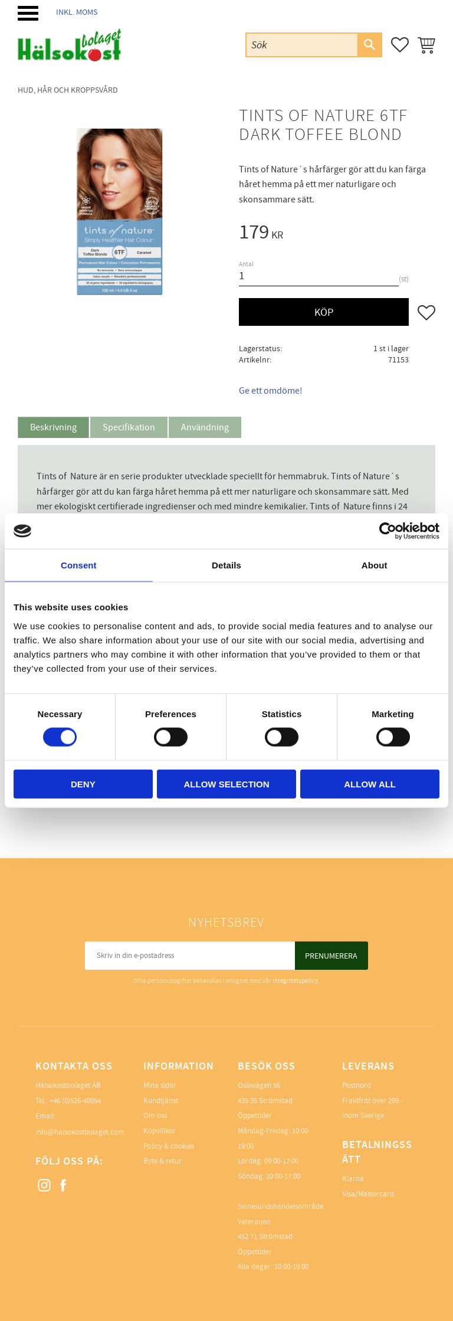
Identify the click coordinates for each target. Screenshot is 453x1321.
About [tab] (375, 565)
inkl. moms (76, 12)
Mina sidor (159, 1085)
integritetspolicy (295, 980)
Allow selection (226, 784)
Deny (83, 784)
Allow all (370, 784)
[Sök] (369, 45)
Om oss (155, 1115)
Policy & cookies (168, 1146)
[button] (28, 13)
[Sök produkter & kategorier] (302, 44)
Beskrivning (53, 427)
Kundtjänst (160, 1101)
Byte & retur (162, 1161)
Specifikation (129, 427)
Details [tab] (226, 565)
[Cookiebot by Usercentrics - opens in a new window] (387, 531)
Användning (205, 427)
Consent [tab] (79, 565)
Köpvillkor (159, 1131)
